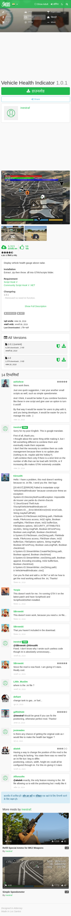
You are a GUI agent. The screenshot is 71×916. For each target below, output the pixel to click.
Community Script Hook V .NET (19, 285)
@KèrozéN (31, 645)
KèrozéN (17, 476)
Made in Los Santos (11, 911)
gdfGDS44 (18, 712)
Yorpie (16, 590)
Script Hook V (11, 282)
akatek (16, 748)
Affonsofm (19, 776)
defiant (17, 697)
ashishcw (18, 381)
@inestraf (18, 715)
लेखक (25, 427)
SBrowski (18, 611)
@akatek (17, 780)
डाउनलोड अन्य (12, 249)
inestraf (25, 107)
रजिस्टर (39, 796)
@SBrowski (19, 645)
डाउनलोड (36, 91)
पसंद (27, 249)
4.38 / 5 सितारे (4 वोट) (9, 255)
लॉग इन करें (27, 796)
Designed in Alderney (11, 908)
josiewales (19, 730)
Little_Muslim (20, 681)
